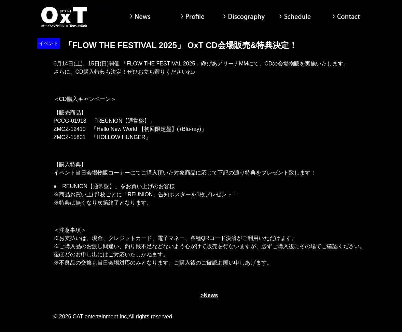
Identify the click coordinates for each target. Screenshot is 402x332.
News (141, 17)
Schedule (295, 17)
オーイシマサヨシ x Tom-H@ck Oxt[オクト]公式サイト (64, 17)
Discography (243, 17)
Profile (192, 17)
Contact (346, 17)
